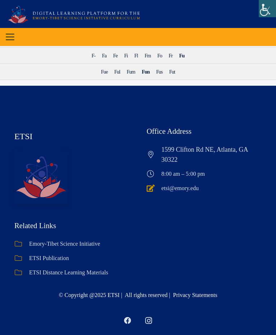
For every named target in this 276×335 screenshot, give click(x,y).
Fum (131, 72)
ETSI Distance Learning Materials (68, 272)
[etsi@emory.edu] (154, 188)
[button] (10, 37)
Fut (172, 72)
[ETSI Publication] (21, 258)
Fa (104, 55)
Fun (146, 72)
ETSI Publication (49, 258)
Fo (159, 55)
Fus (159, 72)
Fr (170, 55)
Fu (182, 55)
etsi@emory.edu (180, 188)
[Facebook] (128, 321)
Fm (147, 55)
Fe (115, 55)
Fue (104, 72)
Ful (117, 72)
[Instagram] (148, 321)
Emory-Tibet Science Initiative (64, 244)
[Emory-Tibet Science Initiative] (21, 243)
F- (94, 55)
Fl (136, 55)
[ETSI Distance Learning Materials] (21, 272)
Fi (126, 55)
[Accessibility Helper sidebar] (267, 8)
